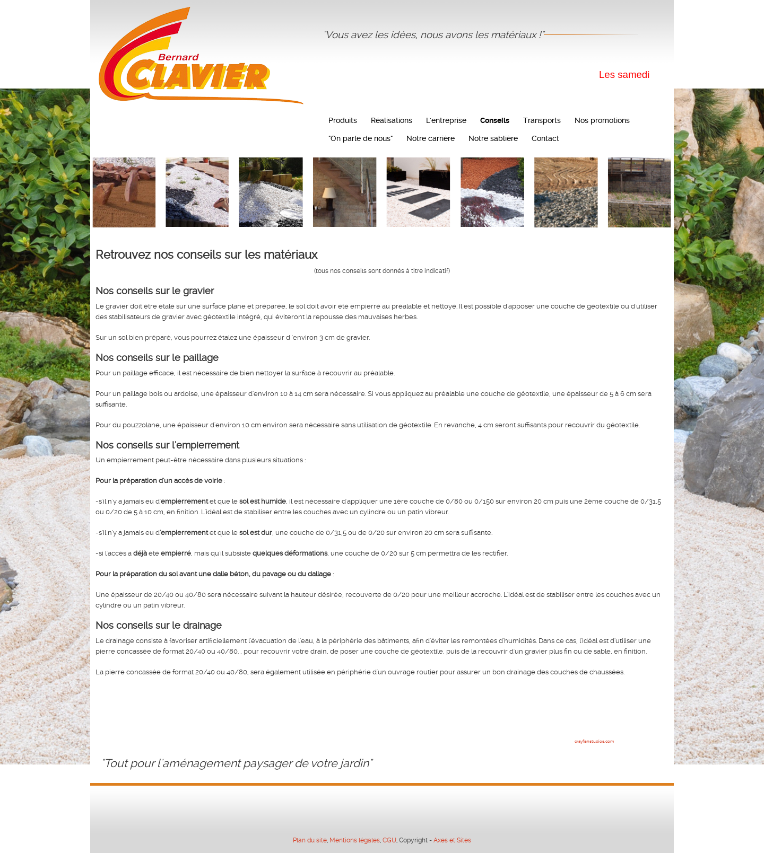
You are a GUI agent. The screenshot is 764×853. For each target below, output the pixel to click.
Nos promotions (602, 120)
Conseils (494, 120)
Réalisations (391, 120)
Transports (542, 120)
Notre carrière (430, 138)
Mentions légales (354, 840)
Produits (342, 120)
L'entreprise (446, 120)
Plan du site (310, 840)
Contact (545, 138)
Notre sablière (493, 138)
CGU (389, 840)
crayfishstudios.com (594, 741)
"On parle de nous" (360, 138)
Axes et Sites (452, 840)
